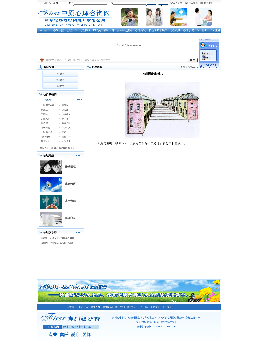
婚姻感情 (66, 114)
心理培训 (66, 141)
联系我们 (208, 3)
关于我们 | (72, 307)
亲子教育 (66, 118)
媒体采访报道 (124, 30)
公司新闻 (60, 73)
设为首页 (177, 3)
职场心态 (66, 127)
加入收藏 (193, 3)
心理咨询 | (96, 307)
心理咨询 (85, 30)
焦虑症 (44, 109)
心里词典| (53, 148)
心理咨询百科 (47, 105)
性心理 (44, 123)
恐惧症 (44, 114)
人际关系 (45, 118)
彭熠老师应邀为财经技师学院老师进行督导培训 (60, 238)
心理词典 (45, 136)
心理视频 (175, 30)
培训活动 (60, 85)
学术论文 (45, 141)
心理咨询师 (46, 132)
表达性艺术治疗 (158, 30)
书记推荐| (63, 148)
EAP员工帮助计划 (103, 30)
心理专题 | (132, 307)
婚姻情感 (70, 166)
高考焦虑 (45, 127)
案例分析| (44, 148)
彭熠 (64, 132)
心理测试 (140, 30)
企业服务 (202, 30)
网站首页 (45, 30)
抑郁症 (65, 105)
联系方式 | (84, 307)
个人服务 (215, 30)
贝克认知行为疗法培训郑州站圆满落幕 (60, 242)
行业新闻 (60, 79)
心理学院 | (143, 307)
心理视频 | (120, 307)
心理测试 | (108, 307)
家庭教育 (70, 183)
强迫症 (65, 109)
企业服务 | (155, 307)
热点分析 (66, 123)
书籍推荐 (66, 136)
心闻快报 (58, 30)
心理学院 (188, 30)
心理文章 (72, 30)
